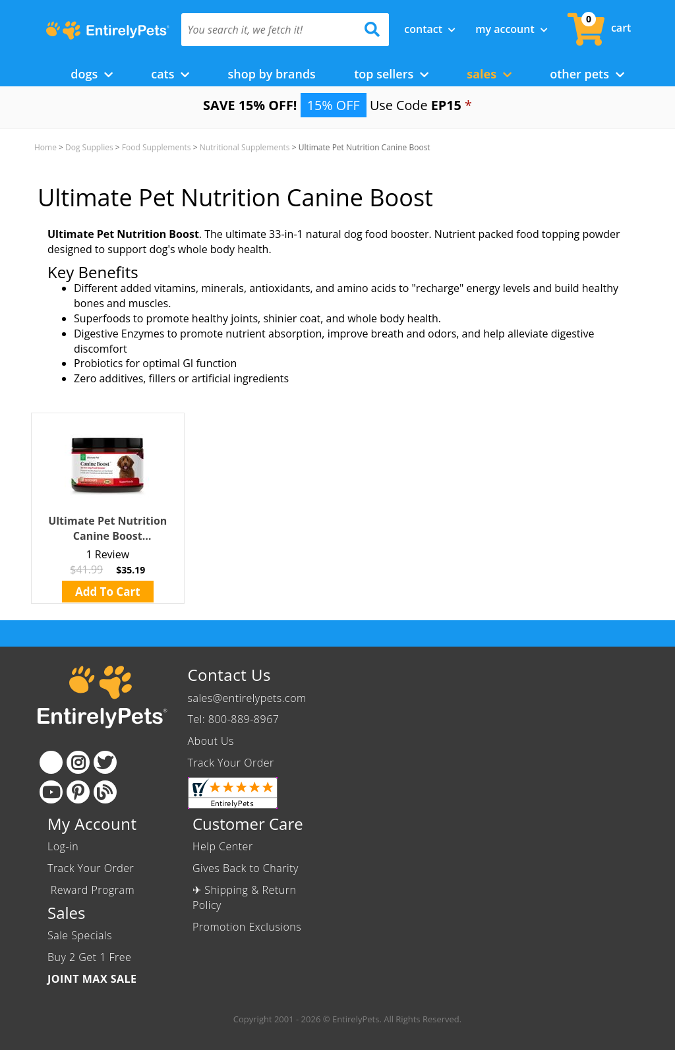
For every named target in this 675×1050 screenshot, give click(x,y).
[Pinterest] (78, 791)
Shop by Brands (271, 74)
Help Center (222, 846)
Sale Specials (79, 935)
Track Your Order (231, 762)
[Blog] (105, 791)
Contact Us (229, 674)
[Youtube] (51, 791)
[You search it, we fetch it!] (269, 29)
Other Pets (587, 74)
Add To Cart (107, 591)
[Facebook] (51, 762)
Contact (429, 29)
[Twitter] (105, 762)
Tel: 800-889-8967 (233, 719)
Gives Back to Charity (245, 868)
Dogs (92, 74)
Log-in (62, 846)
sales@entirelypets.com (247, 698)
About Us (211, 741)
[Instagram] (78, 762)
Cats (170, 74)
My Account (511, 29)
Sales (489, 74)
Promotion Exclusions (246, 926)
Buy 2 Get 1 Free (89, 957)
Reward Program (92, 890)
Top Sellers (391, 74)
